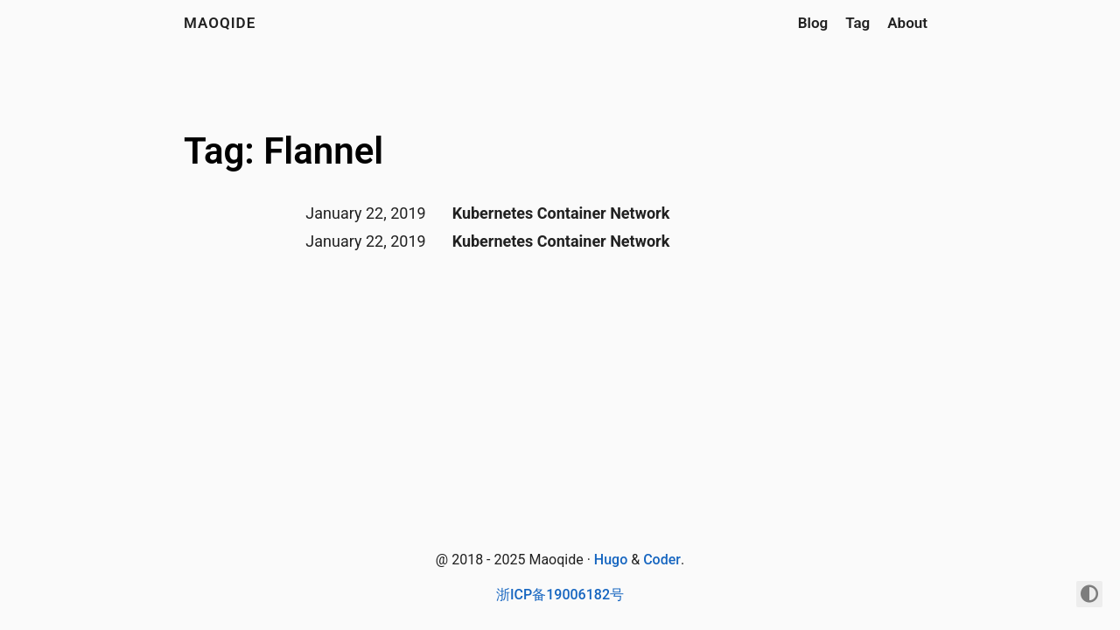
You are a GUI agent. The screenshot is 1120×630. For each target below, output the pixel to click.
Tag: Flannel (283, 151)
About (907, 23)
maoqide (220, 23)
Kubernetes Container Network (561, 213)
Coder (662, 559)
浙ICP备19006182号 (560, 594)
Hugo (610, 559)
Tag (857, 23)
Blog (813, 23)
